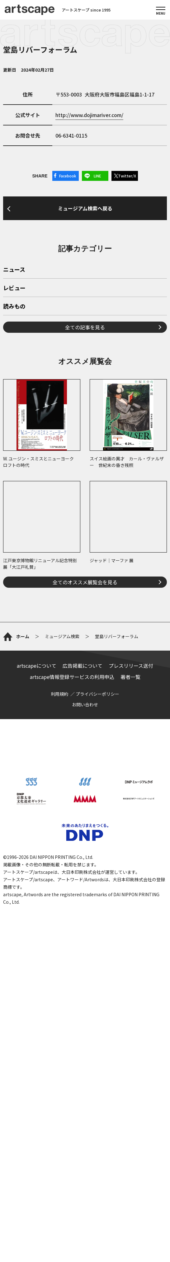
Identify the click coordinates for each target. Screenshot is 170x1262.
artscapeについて (36, 665)
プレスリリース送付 (131, 665)
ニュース (14, 269)
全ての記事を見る (85, 327)
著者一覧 (130, 676)
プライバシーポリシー (97, 694)
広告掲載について (82, 665)
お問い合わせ (85, 704)
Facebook (67, 175)
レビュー (14, 288)
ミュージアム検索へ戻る (85, 208)
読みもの (14, 306)
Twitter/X (127, 175)
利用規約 (59, 694)
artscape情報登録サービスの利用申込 (72, 676)
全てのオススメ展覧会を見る (85, 582)
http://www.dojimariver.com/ (89, 115)
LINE (97, 175)
